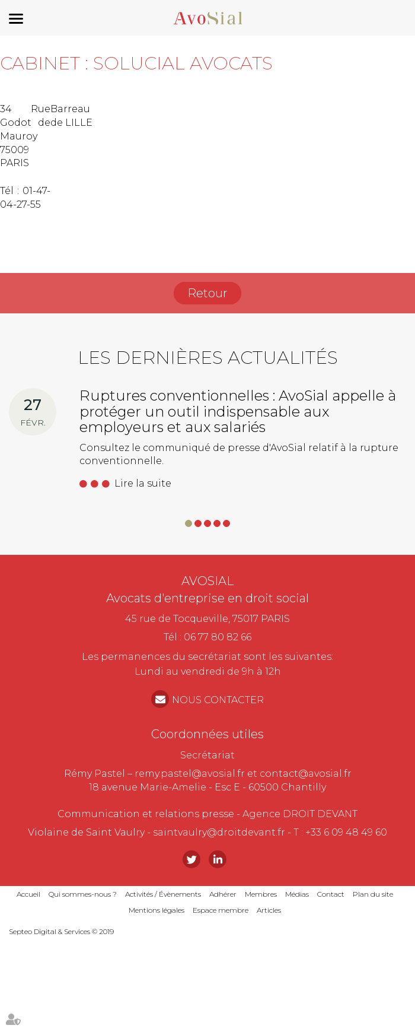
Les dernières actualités (208, 358)
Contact (330, 894)
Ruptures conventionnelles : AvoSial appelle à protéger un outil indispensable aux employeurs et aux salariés (237, 411)
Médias (297, 894)
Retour (207, 293)
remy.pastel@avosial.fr (190, 773)
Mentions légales (156, 910)
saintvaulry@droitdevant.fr (219, 832)
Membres (261, 894)
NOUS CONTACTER (218, 700)
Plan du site (373, 894)
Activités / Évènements (163, 894)
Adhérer (223, 894)
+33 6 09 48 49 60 (346, 832)
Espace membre (220, 910)
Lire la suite (142, 483)
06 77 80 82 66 (217, 637)
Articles (269, 910)
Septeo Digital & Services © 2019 (61, 931)
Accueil (28, 894)
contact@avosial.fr (306, 773)
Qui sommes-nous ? (83, 894)
